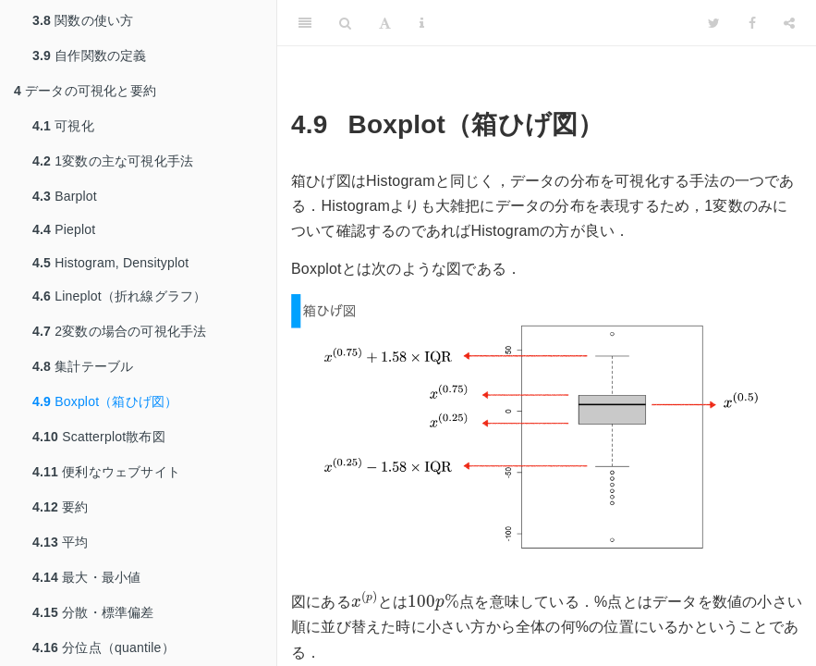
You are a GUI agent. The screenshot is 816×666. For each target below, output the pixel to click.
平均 (60, 542)
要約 (60, 507)
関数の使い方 (82, 20)
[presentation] (364, 599)
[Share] (789, 23)
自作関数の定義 (89, 55)
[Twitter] (714, 23)
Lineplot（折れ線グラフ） (119, 296)
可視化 (63, 125)
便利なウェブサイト (106, 471)
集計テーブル (82, 366)
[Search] (345, 23)
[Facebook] (752, 23)
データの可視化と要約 (85, 90)
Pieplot (63, 229)
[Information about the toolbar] (422, 23)
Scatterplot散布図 (98, 436)
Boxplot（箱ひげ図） (104, 401)
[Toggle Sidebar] (305, 23)
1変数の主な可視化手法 (112, 161)
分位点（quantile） (103, 647)
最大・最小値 (86, 577)
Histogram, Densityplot (110, 262)
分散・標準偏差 (93, 612)
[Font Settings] (385, 23)
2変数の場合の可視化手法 (119, 331)
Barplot (64, 196)
